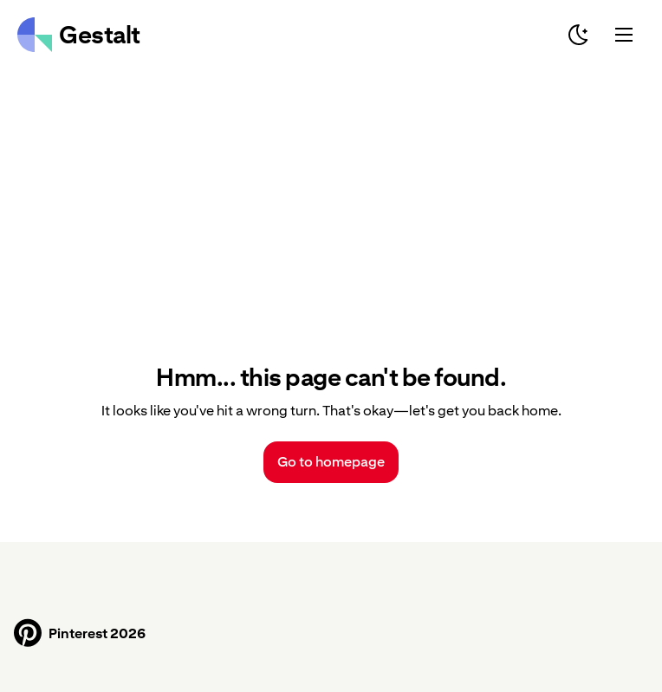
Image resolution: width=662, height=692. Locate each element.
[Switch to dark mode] (579, 34)
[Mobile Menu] (624, 34)
